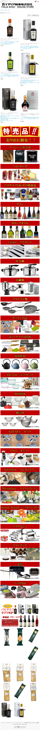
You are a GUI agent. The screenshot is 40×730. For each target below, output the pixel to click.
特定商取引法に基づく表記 (29, 722)
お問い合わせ (24, 724)
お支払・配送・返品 (17, 724)
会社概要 (37, 722)
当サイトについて (10, 722)
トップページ (3, 722)
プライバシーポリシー (19, 722)
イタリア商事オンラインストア (20, 726)
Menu (38, 1)
